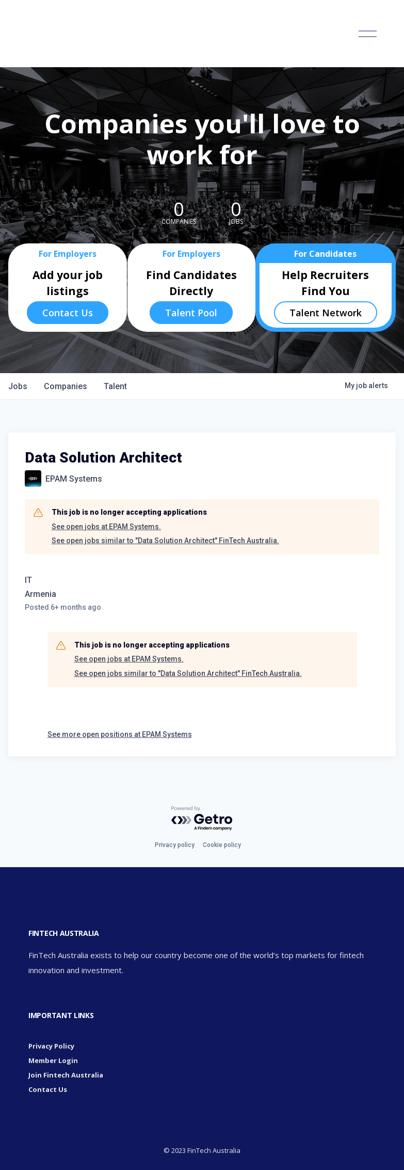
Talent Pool (191, 312)
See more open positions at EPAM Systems (119, 734)
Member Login (53, 1060)
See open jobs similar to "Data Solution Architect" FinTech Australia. (165, 540)
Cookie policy (222, 845)
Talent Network (325, 312)
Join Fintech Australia (65, 1075)
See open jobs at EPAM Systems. (106, 526)
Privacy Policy (51, 1046)
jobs (17, 386)
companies (65, 386)
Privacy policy (175, 845)
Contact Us (67, 312)
